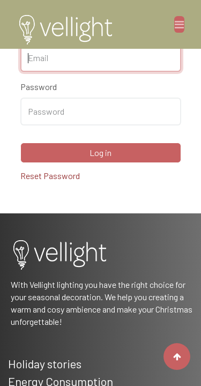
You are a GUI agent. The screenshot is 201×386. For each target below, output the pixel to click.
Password (38, 86)
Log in (100, 152)
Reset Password (50, 175)
